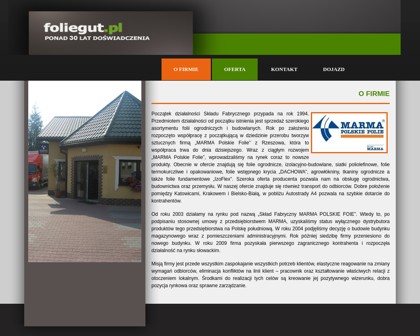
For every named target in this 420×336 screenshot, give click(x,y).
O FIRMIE (186, 69)
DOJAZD (333, 69)
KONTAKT (284, 69)
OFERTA (235, 69)
